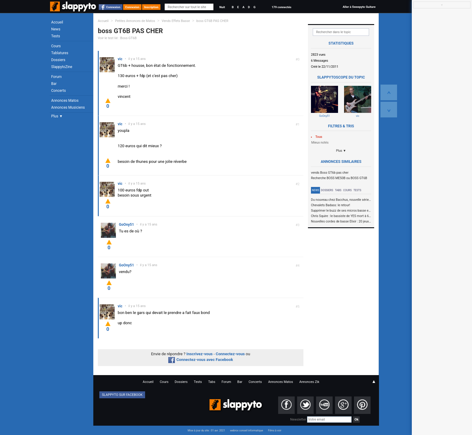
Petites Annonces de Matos (135, 21)
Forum (56, 77)
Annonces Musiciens (68, 107)
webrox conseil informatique (246, 430)
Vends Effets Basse (176, 21)
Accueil (57, 22)
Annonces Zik (309, 382)
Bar (54, 84)
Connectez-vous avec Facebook (200, 359)
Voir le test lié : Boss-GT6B (117, 38)
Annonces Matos (65, 100)
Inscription (151, 7)
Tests (55, 36)
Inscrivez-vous (199, 354)
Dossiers (58, 60)
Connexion (113, 7)
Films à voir (274, 430)
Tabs (338, 190)
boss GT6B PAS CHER (212, 21)
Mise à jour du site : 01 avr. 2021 (206, 430)
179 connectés (281, 7)
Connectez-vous (230, 354)
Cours (56, 46)
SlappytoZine (61, 67)
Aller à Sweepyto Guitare (359, 6)
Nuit (222, 7)
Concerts (58, 91)
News (55, 29)
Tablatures (59, 53)
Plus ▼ (57, 116)
